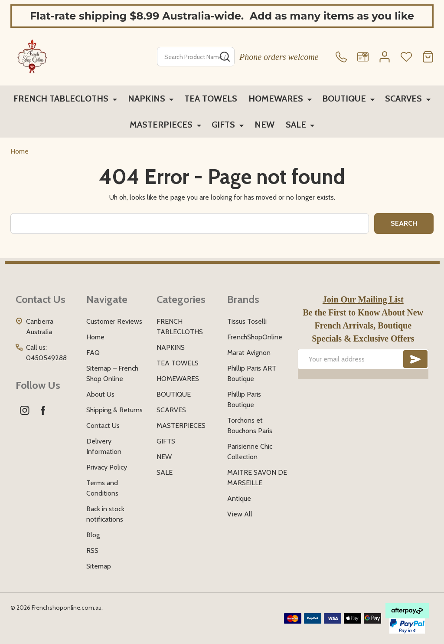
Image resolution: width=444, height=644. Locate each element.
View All (239, 514)
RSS (92, 550)
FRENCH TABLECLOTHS (63, 99)
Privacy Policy (106, 467)
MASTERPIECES (162, 126)
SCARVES (403, 99)
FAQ (93, 352)
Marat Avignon (249, 352)
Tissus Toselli (247, 321)
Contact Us (103, 425)
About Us (100, 394)
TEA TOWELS (211, 99)
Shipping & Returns (114, 410)
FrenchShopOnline (254, 337)
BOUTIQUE (345, 99)
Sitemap (98, 566)
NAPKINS (148, 99)
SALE (296, 126)
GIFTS (224, 126)
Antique (239, 498)
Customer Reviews (114, 321)
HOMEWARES (277, 99)
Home (19, 151)
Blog (93, 535)
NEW (264, 126)
